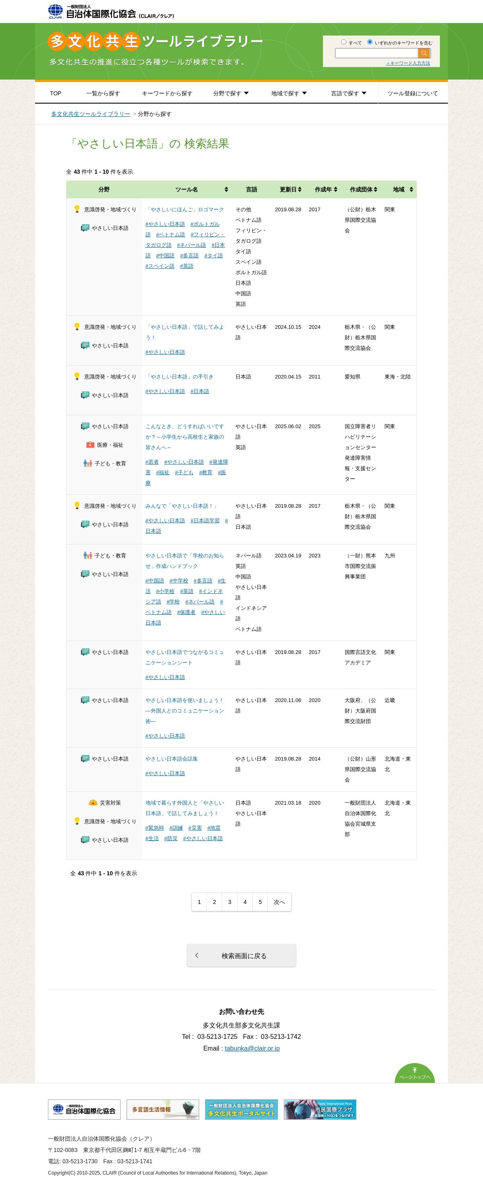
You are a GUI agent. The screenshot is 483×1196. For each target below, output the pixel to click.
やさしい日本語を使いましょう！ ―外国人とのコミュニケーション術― (185, 710)
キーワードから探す (167, 93)
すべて (351, 42)
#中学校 (178, 581)
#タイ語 (213, 255)
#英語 (186, 266)
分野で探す (227, 93)
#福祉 (162, 472)
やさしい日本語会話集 (172, 759)
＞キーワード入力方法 (408, 63)
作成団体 (361, 189)
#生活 (152, 838)
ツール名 (186, 189)
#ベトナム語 (170, 234)
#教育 (205, 472)
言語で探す (345, 93)
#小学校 (165, 591)
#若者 (152, 462)
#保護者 (186, 612)
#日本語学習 (204, 520)
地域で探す (285, 93)
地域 (398, 189)
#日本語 (199, 391)
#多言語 (189, 255)
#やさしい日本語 (165, 224)
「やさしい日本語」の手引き (180, 377)
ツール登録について (412, 93)
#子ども (184, 472)
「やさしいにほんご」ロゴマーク (185, 209)
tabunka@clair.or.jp (252, 1048)
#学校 (173, 602)
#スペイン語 (160, 266)
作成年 (323, 189)
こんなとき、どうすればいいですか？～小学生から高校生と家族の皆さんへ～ (185, 436)
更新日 (288, 189)
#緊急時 (155, 828)
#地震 (214, 828)
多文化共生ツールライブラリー (90, 114)
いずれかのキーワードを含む (400, 42)
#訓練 (176, 828)
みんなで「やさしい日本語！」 (182, 506)
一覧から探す (103, 93)
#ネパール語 (191, 245)
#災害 (195, 828)
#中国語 (165, 255)
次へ (279, 902)
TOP (56, 93)
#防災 (170, 838)
